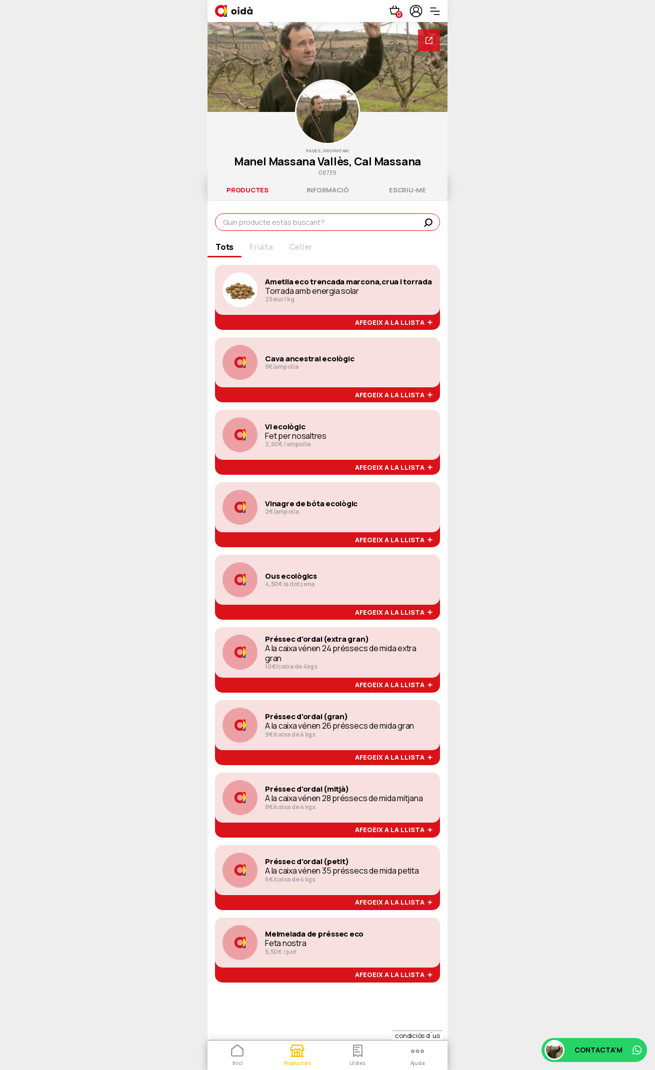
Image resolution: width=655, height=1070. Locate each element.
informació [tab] (327, 189)
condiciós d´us (417, 1035)
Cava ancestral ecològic (309, 358)
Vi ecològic (285, 426)
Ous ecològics (291, 576)
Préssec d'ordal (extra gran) (316, 639)
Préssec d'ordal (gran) (306, 716)
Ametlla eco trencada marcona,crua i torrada (348, 281)
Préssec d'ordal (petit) (306, 861)
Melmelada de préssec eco (314, 934)
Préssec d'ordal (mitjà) (306, 789)
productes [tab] (247, 189)
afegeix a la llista (393, 323)
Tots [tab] (225, 246)
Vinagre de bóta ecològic (311, 503)
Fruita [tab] (261, 246)
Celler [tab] (301, 246)
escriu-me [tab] (407, 189)
